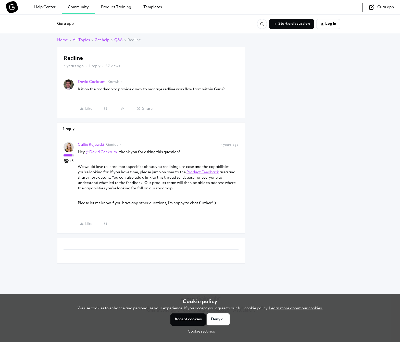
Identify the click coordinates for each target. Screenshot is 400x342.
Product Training (116, 7)
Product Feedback (202, 172)
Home (62, 40)
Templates (152, 7)
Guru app (65, 24)
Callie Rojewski (91, 145)
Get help (102, 40)
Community (78, 7)
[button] (291, 24)
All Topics (81, 40)
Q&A (118, 40)
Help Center (45, 7)
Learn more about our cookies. (296, 308)
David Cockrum (91, 82)
